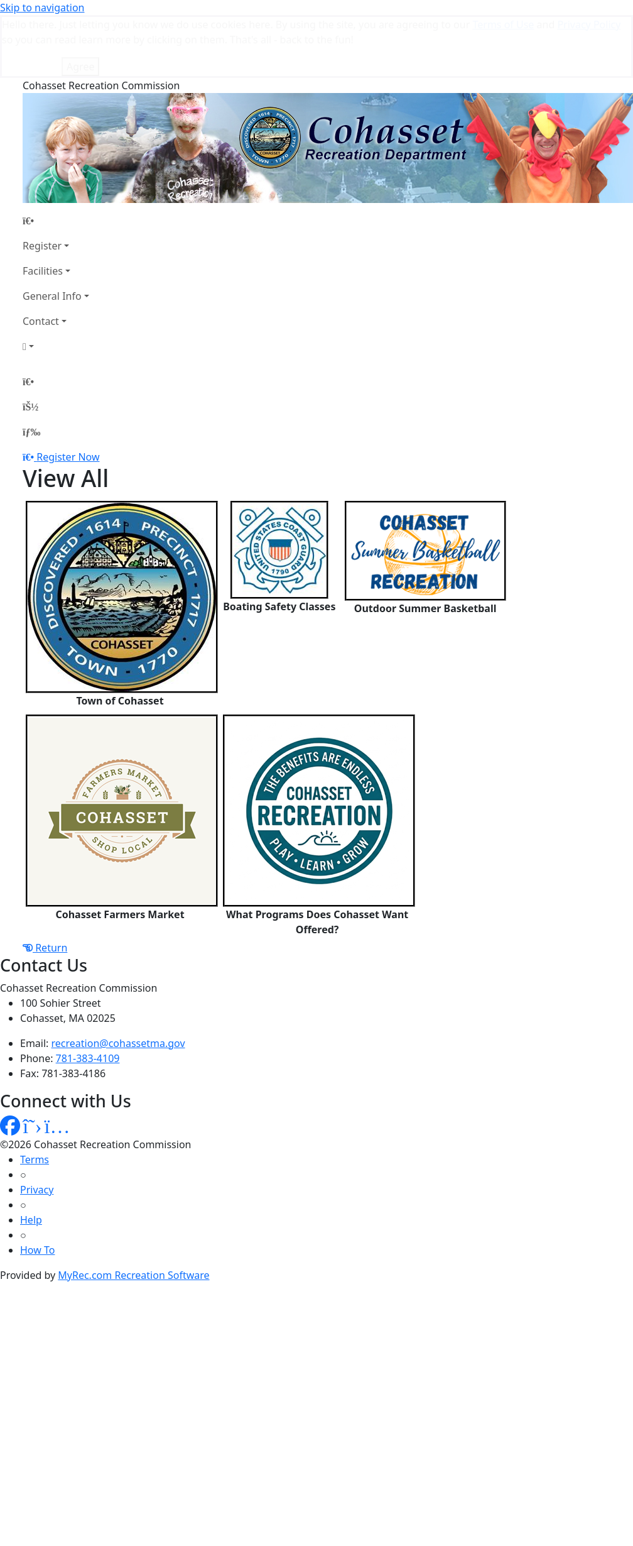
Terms (34, 1097)
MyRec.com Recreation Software (133, 1212)
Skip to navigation (42, 7)
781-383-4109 (88, 995)
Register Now (67, 394)
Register (42, 183)
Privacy (36, 1127)
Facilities (43, 208)
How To (37, 1187)
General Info (52, 233)
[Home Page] (56, 157)
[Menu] (31, 368)
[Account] (56, 283)
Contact (41, 258)
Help (31, 1157)
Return (45, 885)
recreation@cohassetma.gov (118, 980)
